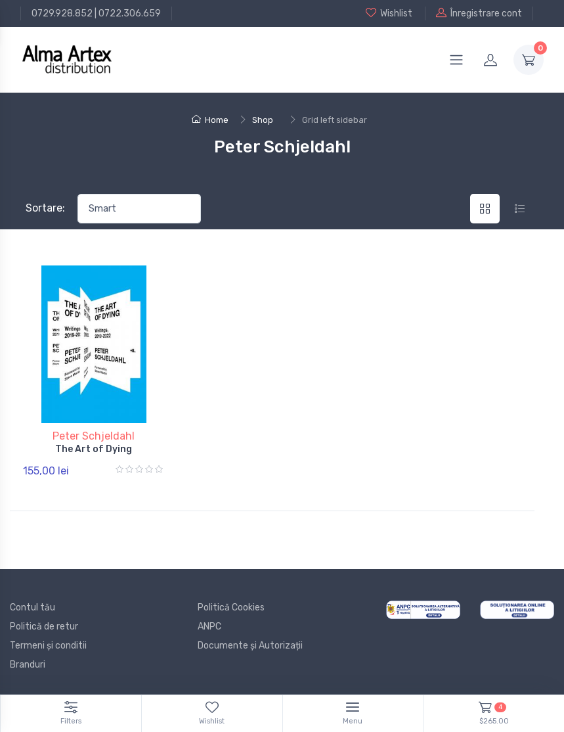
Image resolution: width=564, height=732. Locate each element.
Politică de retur (44, 626)
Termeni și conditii (48, 645)
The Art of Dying (93, 449)
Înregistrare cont (479, 13)
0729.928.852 (62, 13)
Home (210, 120)
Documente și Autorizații (250, 645)
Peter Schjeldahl (94, 436)
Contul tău (32, 607)
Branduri (27, 664)
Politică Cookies (231, 607)
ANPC (209, 626)
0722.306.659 (129, 13)
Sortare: (45, 208)
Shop (262, 120)
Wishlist (389, 13)
